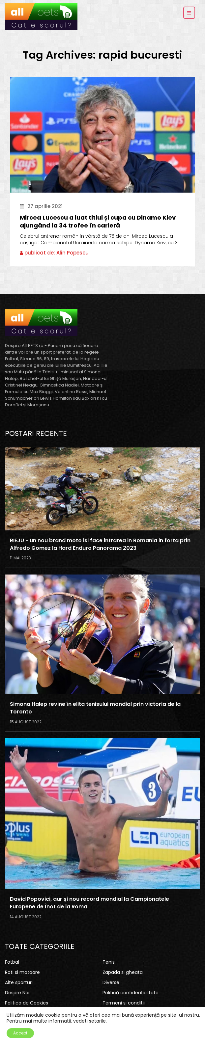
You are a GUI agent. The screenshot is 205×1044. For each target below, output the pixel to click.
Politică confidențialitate (130, 992)
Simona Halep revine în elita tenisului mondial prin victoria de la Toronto (95, 708)
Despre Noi (17, 992)
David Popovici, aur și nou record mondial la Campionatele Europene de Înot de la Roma (89, 903)
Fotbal (12, 962)
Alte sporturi (19, 982)
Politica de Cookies (26, 1003)
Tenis (108, 962)
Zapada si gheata (122, 972)
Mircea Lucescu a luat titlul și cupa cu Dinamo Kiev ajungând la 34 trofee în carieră (98, 221)
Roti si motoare (22, 972)
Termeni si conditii (123, 1003)
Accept (20, 1033)
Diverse (110, 982)
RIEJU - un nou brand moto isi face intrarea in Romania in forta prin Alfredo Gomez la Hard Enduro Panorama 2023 (100, 544)
